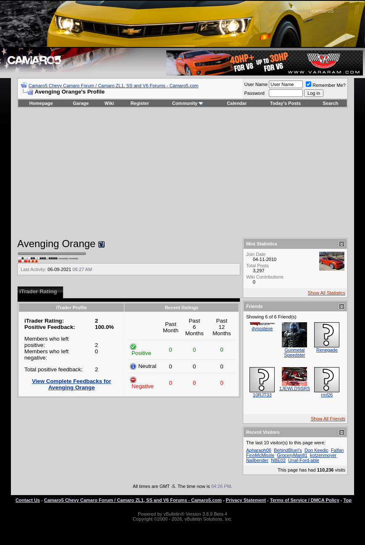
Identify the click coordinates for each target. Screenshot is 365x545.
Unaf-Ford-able (303, 460)
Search (331, 103)
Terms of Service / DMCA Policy (304, 500)
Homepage (41, 103)
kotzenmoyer (323, 455)
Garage (81, 103)
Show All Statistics (326, 292)
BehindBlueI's (288, 450)
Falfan (337, 450)
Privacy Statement (246, 500)
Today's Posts (285, 103)
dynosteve (262, 328)
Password (254, 93)
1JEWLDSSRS (294, 388)
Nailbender (257, 460)
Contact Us (28, 500)
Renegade (327, 349)
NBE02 (278, 460)
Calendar (237, 103)
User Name (256, 84)
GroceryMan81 (292, 455)
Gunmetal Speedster (294, 352)
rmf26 (327, 394)
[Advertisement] (182, 173)
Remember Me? (326, 85)
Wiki (109, 103)
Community (188, 103)
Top (348, 500)
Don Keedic (316, 450)
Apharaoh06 (258, 450)
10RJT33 (262, 394)
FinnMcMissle (260, 455)
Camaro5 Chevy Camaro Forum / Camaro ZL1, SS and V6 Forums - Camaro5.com (114, 85)
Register (140, 103)
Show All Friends (328, 418)
